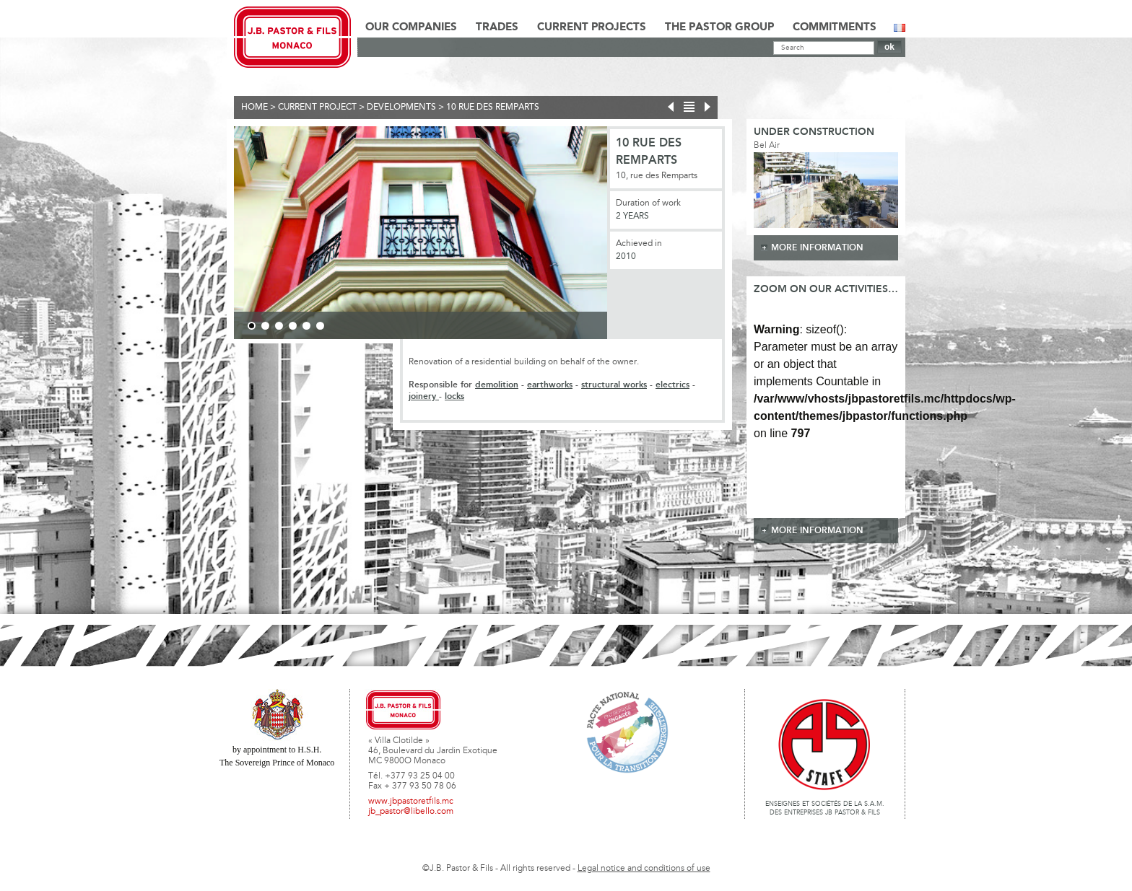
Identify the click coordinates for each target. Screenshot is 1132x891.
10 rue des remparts (492, 107)
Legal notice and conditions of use (644, 869)
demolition (496, 385)
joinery (424, 396)
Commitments (834, 27)
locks (454, 396)
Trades (497, 27)
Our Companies (411, 27)
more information (817, 248)
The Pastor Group (719, 27)
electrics (672, 385)
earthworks (549, 385)
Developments (401, 107)
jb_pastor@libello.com (410, 812)
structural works (614, 385)
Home (254, 107)
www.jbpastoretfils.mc (410, 801)
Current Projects (591, 27)
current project (317, 107)
